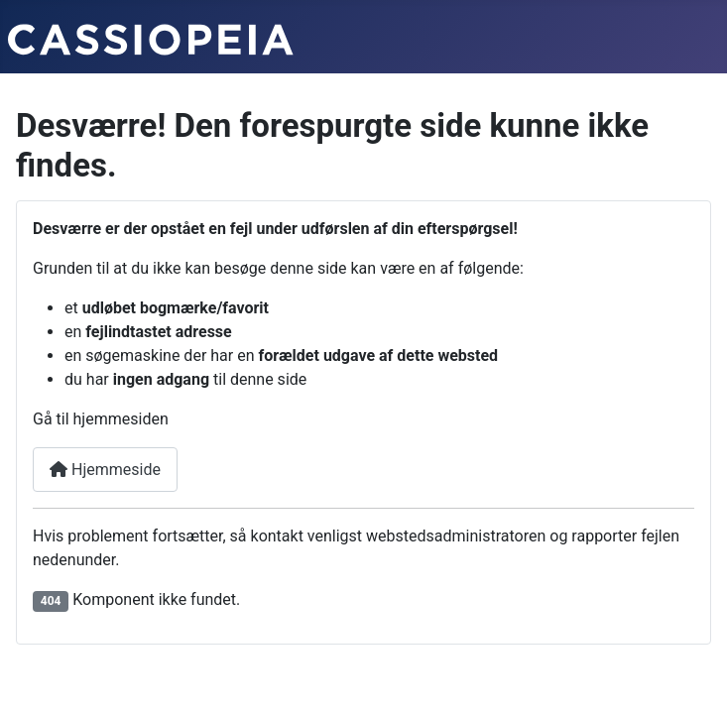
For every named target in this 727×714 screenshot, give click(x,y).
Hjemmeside (105, 469)
